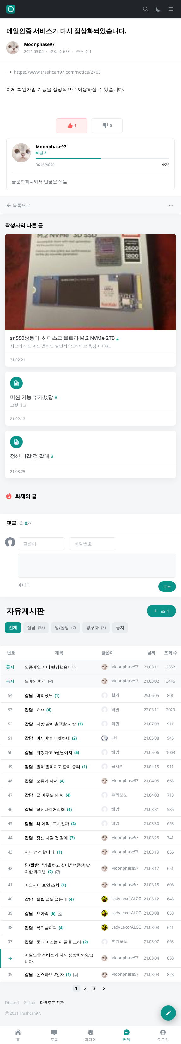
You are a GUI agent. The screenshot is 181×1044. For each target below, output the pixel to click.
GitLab (29, 1002)
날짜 (151, 653)
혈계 (115, 695)
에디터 (24, 585)
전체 (13, 627)
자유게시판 (25, 611)
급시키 (117, 766)
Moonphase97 (39, 44)
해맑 (115, 709)
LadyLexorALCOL (127, 899)
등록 (167, 586)
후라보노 (119, 795)
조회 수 (170, 653)
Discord (12, 1002)
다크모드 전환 (52, 1002)
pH (114, 738)
